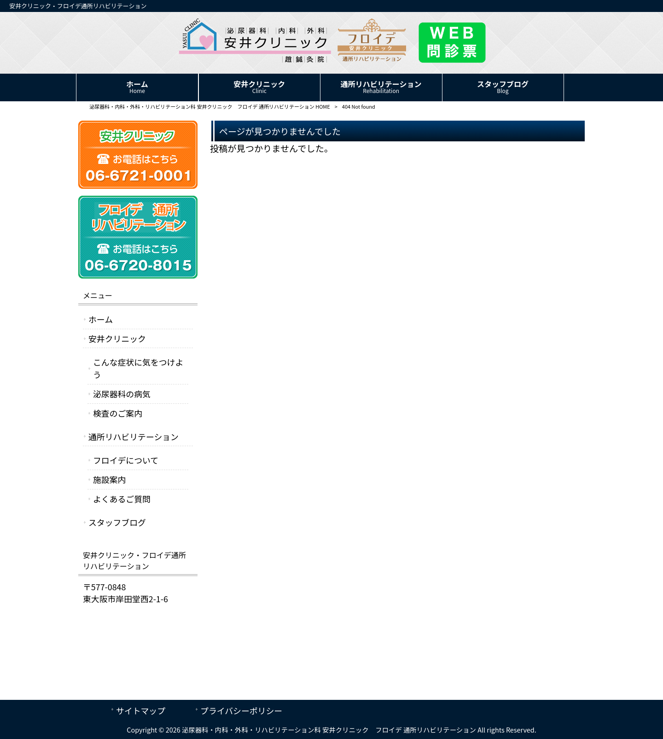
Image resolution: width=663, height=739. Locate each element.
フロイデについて (125, 460)
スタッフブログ (117, 522)
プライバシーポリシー (241, 710)
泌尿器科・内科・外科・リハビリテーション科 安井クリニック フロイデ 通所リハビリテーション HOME (209, 106)
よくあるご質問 (122, 499)
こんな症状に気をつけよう (138, 368)
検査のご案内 (117, 413)
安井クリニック (117, 338)
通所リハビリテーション (133, 436)
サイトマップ (140, 710)
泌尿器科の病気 (122, 394)
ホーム (100, 319)
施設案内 (109, 479)
